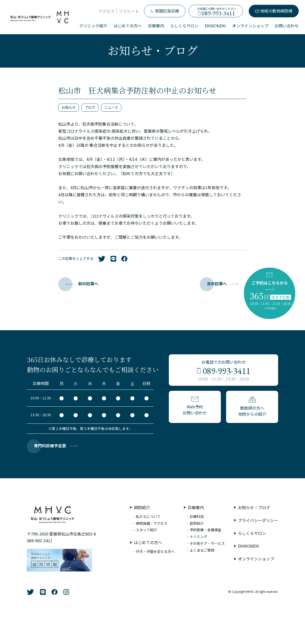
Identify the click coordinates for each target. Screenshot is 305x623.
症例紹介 (197, 523)
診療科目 (197, 516)
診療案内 (156, 26)
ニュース (111, 107)
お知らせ (69, 107)
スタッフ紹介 (146, 529)
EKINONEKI (215, 26)
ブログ (90, 107)
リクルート (129, 11)
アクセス (106, 11)
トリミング (198, 536)
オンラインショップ (250, 26)
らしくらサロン (184, 26)
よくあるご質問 (202, 550)
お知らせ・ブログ (254, 507)
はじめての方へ (128, 26)
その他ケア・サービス (207, 543)
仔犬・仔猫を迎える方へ (155, 551)
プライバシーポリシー (258, 520)
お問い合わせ (287, 26)
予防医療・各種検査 (205, 529)
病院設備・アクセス (151, 523)
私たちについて (148, 516)
